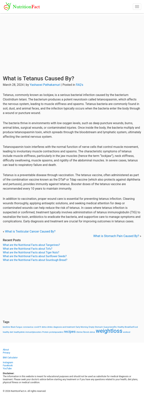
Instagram (8, 362)
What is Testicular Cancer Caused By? (30, 231)
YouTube (7, 368)
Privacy (6, 352)
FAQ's (79, 85)
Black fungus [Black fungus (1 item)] (16, 327)
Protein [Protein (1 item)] (45, 332)
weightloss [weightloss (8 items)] (109, 331)
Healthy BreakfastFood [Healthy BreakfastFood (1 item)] (127, 327)
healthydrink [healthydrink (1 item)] (19, 332)
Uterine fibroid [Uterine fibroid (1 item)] (82, 332)
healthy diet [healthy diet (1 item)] (8, 332)
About (6, 349)
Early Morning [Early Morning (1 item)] (82, 327)
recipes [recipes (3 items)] (70, 331)
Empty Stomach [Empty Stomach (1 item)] (96, 327)
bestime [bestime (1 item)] (6, 327)
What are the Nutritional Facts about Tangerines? (31, 244)
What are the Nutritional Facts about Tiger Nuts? (31, 252)
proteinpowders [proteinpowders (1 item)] (56, 332)
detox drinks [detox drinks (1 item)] (47, 327)
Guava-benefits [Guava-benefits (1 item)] (110, 327)
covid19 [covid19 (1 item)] (37, 327)
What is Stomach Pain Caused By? (116, 236)
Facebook (8, 365)
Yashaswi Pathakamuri (45, 85)
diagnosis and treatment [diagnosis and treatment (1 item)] (64, 327)
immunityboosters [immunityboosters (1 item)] (33, 332)
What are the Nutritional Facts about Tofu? (27, 248)
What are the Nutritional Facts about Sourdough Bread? (35, 259)
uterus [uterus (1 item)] (92, 332)
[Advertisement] (72, 41)
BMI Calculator (10, 357)
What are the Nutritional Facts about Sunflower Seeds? (35, 256)
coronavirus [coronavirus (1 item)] (28, 327)
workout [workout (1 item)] (126, 332)
